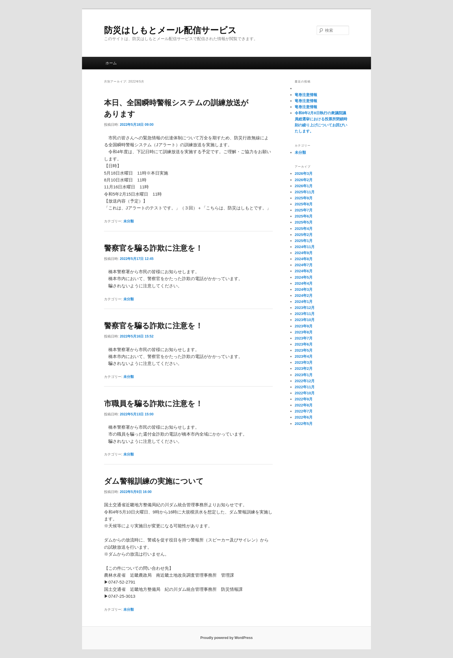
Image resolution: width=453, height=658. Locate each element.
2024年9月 (304, 253)
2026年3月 (304, 173)
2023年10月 (305, 320)
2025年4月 (304, 228)
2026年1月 (304, 186)
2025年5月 (304, 222)
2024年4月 (304, 283)
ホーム (111, 63)
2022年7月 (304, 411)
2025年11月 (305, 192)
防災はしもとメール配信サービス (170, 30)
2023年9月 (304, 326)
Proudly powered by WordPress (226, 638)
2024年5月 (304, 277)
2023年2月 (304, 368)
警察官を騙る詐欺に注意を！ (153, 248)
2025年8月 (304, 204)
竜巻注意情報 (306, 95)
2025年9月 (304, 198)
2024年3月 (304, 289)
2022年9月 (304, 399)
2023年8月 (304, 332)
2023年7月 (304, 338)
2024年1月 (304, 301)
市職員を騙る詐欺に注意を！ (153, 403)
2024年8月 (304, 259)
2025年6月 (304, 216)
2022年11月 (305, 387)
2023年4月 (304, 356)
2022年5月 (304, 423)
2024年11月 (305, 247)
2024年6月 (304, 271)
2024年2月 (304, 295)
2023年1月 (304, 375)
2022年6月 (304, 417)
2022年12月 (305, 381)
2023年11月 (305, 314)
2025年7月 (304, 210)
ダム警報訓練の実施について (154, 481)
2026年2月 (304, 180)
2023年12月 (305, 307)
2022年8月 (304, 405)
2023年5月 (304, 350)
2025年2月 (304, 235)
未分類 (128, 221)
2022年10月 (305, 393)
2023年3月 (304, 362)
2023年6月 (304, 344)
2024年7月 (304, 265)
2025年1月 (304, 241)
